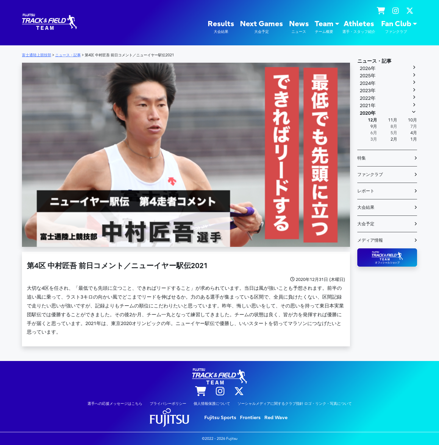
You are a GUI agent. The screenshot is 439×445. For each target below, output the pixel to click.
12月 (372, 120)
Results (221, 26)
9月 (373, 126)
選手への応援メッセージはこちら (114, 403)
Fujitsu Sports (220, 417)
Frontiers (250, 417)
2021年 (368, 105)
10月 (412, 120)
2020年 (368, 113)
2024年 (368, 83)
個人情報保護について (212, 403)
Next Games (261, 26)
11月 (392, 120)
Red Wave (275, 417)
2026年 (368, 68)
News (299, 26)
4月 (413, 132)
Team (324, 26)
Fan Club (396, 26)
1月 (413, 139)
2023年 (368, 90)
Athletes (358, 26)
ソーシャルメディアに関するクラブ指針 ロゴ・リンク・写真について (294, 403)
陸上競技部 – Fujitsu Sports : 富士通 (49, 22)
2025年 (368, 76)
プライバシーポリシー (168, 403)
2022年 (368, 98)
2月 (394, 139)
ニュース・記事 (374, 61)
